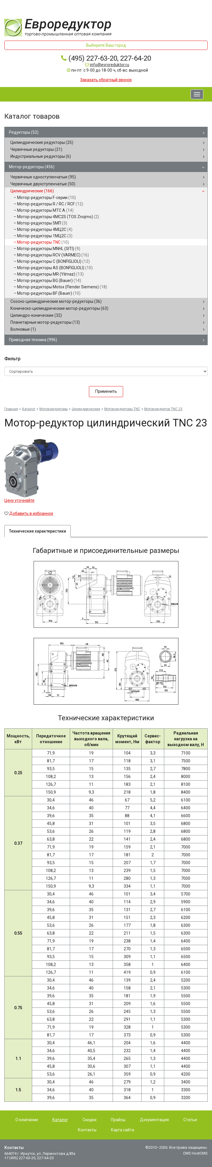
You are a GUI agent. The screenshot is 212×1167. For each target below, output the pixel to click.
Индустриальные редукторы (40, 156)
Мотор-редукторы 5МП (42, 223)
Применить (106, 391)
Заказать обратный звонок (106, 79)
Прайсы (118, 1119)
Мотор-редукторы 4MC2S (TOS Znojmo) (58, 216)
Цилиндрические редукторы (41, 142)
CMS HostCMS (195, 1153)
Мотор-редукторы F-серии (46, 197)
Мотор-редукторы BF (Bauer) (49, 293)
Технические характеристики (37, 531)
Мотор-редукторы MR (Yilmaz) (50, 274)
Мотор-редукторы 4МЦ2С (44, 229)
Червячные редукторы (36, 149)
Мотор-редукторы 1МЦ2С (44, 236)
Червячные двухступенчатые (42, 184)
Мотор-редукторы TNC (43, 242)
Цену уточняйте (19, 500)
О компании (26, 1119)
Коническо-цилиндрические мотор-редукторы (59, 308)
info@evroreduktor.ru (109, 64)
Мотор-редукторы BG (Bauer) (49, 280)
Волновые (23, 329)
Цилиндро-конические (36, 315)
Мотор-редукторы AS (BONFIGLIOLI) (55, 267)
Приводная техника (33, 339)
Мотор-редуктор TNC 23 (163, 409)
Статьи (190, 1119)
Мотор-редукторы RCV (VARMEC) (53, 255)
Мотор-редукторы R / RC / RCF (50, 204)
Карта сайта (122, 1130)
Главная (11, 409)
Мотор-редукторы (31, 166)
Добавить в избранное (31, 513)
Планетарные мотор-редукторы (45, 322)
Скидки (89, 1119)
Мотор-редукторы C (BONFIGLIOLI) (53, 261)
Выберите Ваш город (106, 45)
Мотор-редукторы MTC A (45, 210)
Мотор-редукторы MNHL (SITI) (48, 248)
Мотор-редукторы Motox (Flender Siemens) (62, 287)
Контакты (87, 1130)
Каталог (28, 409)
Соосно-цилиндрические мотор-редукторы (56, 301)
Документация (154, 1119)
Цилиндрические (32, 191)
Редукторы (24, 132)
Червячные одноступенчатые (43, 177)
